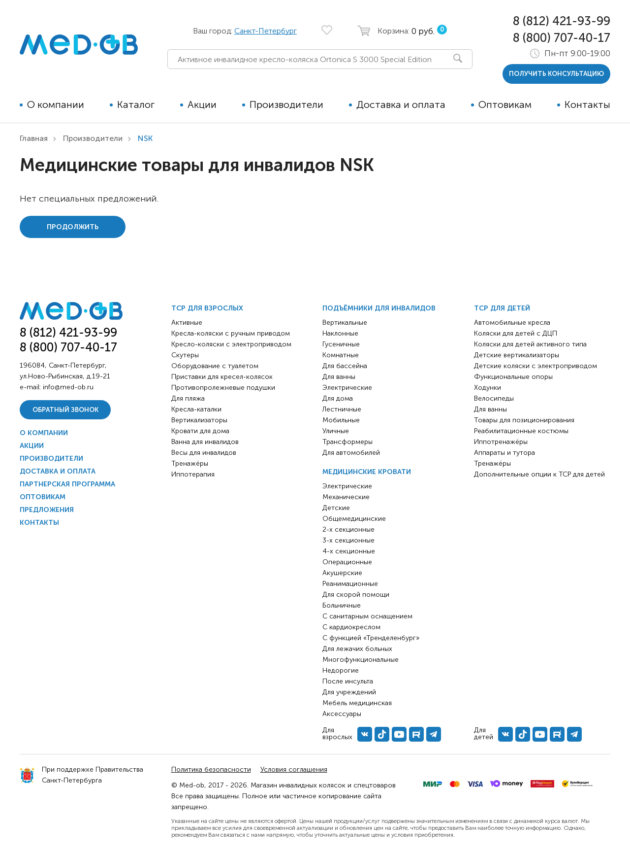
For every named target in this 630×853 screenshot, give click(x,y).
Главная (34, 138)
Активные (186, 322)
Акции (202, 104)
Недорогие (340, 670)
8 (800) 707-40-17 (561, 38)
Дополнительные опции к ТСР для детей (539, 474)
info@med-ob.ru (68, 387)
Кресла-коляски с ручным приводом (230, 333)
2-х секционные (348, 529)
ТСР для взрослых (207, 308)
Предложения (47, 510)
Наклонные (340, 333)
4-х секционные (348, 551)
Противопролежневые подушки (223, 387)
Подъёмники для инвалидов (379, 308)
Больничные (341, 605)
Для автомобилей (351, 452)
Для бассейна (344, 366)
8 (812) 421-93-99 (561, 21)
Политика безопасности (211, 769)
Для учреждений (349, 692)
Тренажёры (189, 463)
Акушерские (342, 573)
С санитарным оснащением (367, 616)
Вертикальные (344, 322)
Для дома (337, 398)
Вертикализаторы (199, 420)
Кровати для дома (200, 431)
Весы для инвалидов (203, 452)
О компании (55, 104)
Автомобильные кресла (512, 322)
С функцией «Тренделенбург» (370, 638)
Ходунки (487, 387)
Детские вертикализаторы (516, 355)
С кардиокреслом (351, 627)
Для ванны (338, 377)
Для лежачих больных (357, 649)
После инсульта (347, 681)
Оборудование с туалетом (214, 366)
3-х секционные (348, 540)
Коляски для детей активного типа (530, 344)
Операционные (347, 562)
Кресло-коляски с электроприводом (231, 344)
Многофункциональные (360, 659)
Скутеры (185, 355)
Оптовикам (505, 104)
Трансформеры (347, 442)
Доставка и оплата (400, 104)
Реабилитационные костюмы (521, 431)
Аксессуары (341, 714)
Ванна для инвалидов (205, 442)
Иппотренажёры (501, 442)
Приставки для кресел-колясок (222, 377)
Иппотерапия (193, 474)
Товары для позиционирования (524, 420)
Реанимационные (350, 584)
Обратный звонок (65, 409)
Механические (346, 497)
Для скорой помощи (355, 594)
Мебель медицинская (357, 703)
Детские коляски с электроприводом (535, 366)
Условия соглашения (293, 769)
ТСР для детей (502, 308)
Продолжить (72, 227)
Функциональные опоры (513, 377)
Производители (286, 104)
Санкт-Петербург (265, 30)
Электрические (347, 387)
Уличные (335, 431)
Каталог (136, 104)
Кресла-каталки (196, 409)
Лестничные (341, 409)
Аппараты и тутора (504, 452)
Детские (336, 508)
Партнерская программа (67, 484)
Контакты (587, 104)
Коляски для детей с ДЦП (515, 333)
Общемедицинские (354, 518)
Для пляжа (188, 398)
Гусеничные (341, 344)
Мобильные (341, 420)
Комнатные (340, 355)
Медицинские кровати (366, 472)
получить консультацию (556, 73)
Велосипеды (494, 398)
